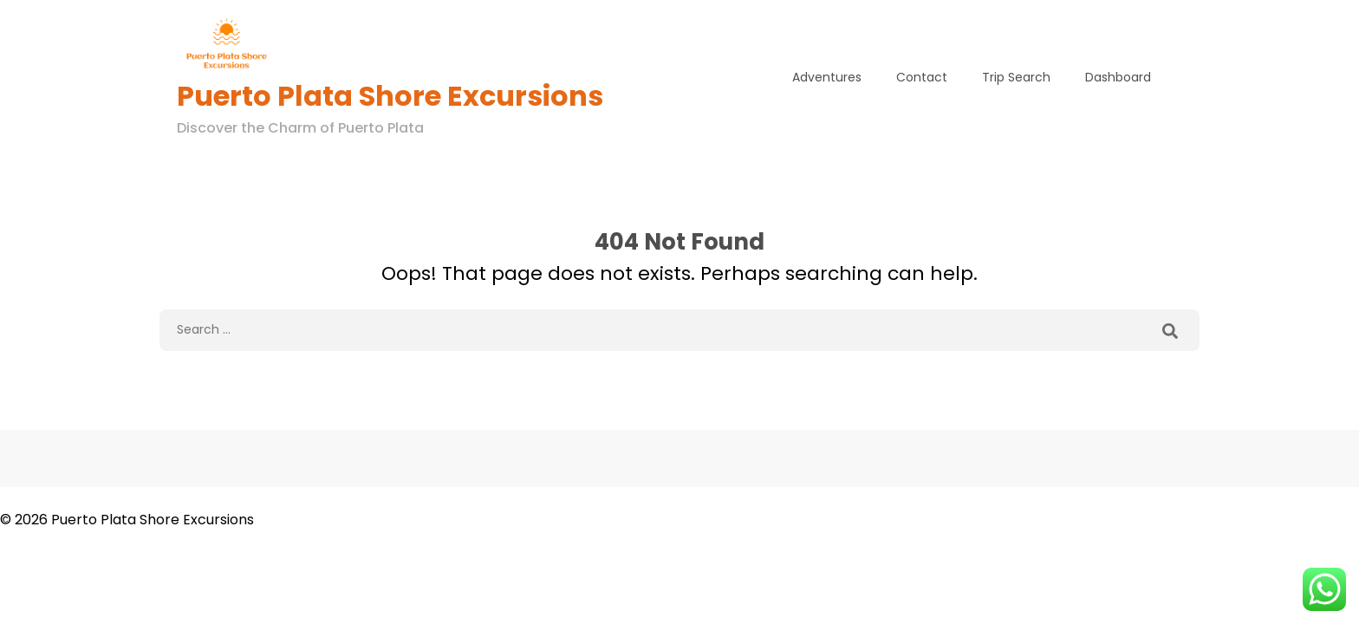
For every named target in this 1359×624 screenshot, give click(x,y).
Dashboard (1118, 77)
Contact (921, 77)
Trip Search (1016, 77)
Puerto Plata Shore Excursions (390, 95)
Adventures (827, 77)
